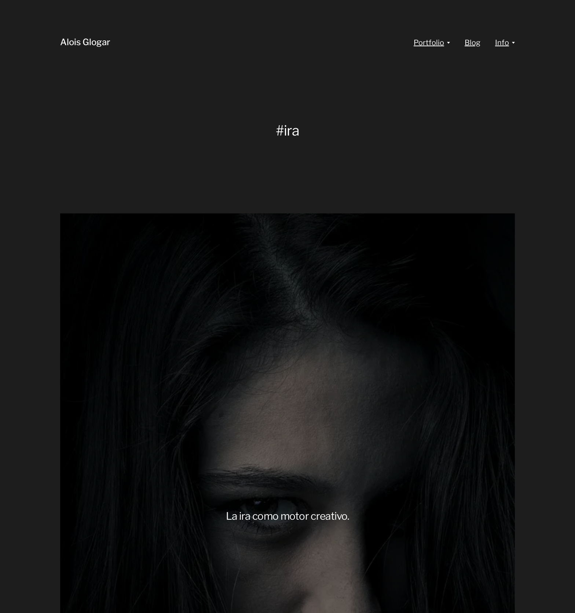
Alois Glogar (85, 42)
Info (502, 42)
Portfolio (429, 42)
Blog (472, 42)
